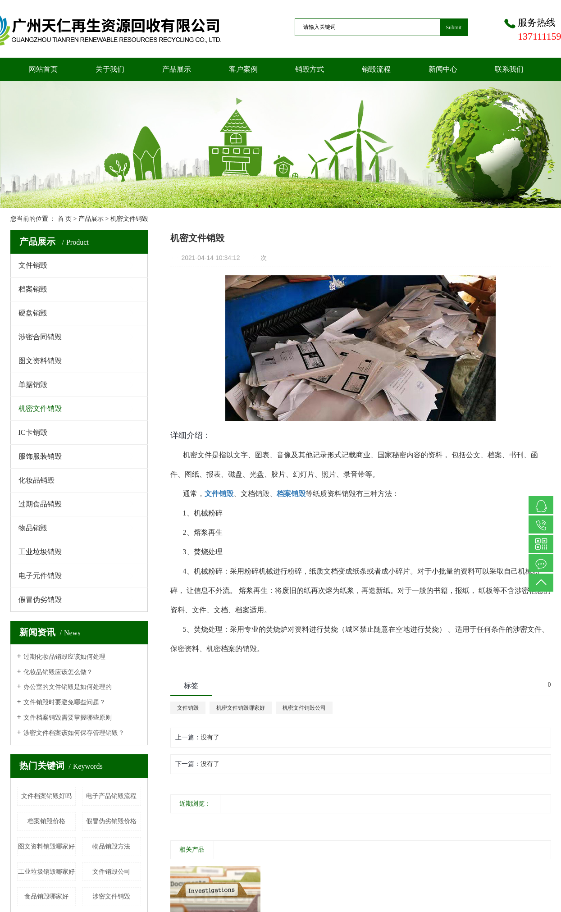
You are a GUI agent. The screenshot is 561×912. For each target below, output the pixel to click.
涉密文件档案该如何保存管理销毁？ (73, 733)
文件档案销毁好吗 (46, 796)
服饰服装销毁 (40, 456)
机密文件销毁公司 (304, 708)
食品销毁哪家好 (46, 896)
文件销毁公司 (111, 871)
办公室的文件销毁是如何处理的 (67, 687)
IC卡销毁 (32, 432)
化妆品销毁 (36, 480)
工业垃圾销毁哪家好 (46, 871)
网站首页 (43, 69)
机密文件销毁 (129, 218)
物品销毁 (32, 528)
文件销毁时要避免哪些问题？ (64, 702)
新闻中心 (443, 69)
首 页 (65, 218)
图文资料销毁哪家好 (46, 846)
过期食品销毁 (40, 504)
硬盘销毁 (32, 313)
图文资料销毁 (40, 361)
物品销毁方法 (111, 846)
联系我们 (509, 69)
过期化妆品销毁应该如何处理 (64, 656)
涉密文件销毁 (111, 896)
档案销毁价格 (46, 821)
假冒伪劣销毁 (40, 599)
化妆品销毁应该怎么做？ (58, 672)
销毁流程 (376, 69)
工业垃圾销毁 (40, 552)
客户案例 (243, 69)
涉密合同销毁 (40, 337)
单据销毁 (32, 384)
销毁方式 (309, 69)
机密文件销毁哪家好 (240, 708)
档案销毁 (32, 289)
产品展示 (176, 69)
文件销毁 (32, 265)
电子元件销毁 (40, 575)
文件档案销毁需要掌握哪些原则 (67, 717)
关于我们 (110, 69)
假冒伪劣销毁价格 (111, 821)
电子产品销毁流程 (111, 796)
